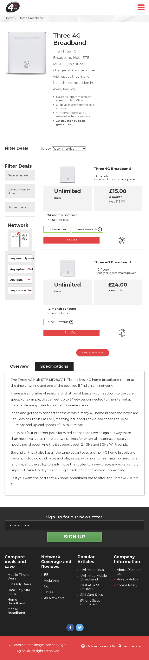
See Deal (72, 240)
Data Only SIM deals (19, 592)
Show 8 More (92, 352)
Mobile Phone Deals (18, 577)
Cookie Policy (127, 585)
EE (46, 575)
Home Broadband (16, 602)
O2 (46, 587)
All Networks (54, 598)
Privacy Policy (127, 580)
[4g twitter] (79, 628)
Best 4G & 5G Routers (90, 587)
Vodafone (51, 581)
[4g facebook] (69, 628)
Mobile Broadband (16, 611)
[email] (74, 525)
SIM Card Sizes (91, 595)
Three (49, 592)
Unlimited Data (92, 570)
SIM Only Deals (19, 584)
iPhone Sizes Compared (90, 603)
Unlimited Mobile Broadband (93, 578)
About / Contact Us (129, 572)
